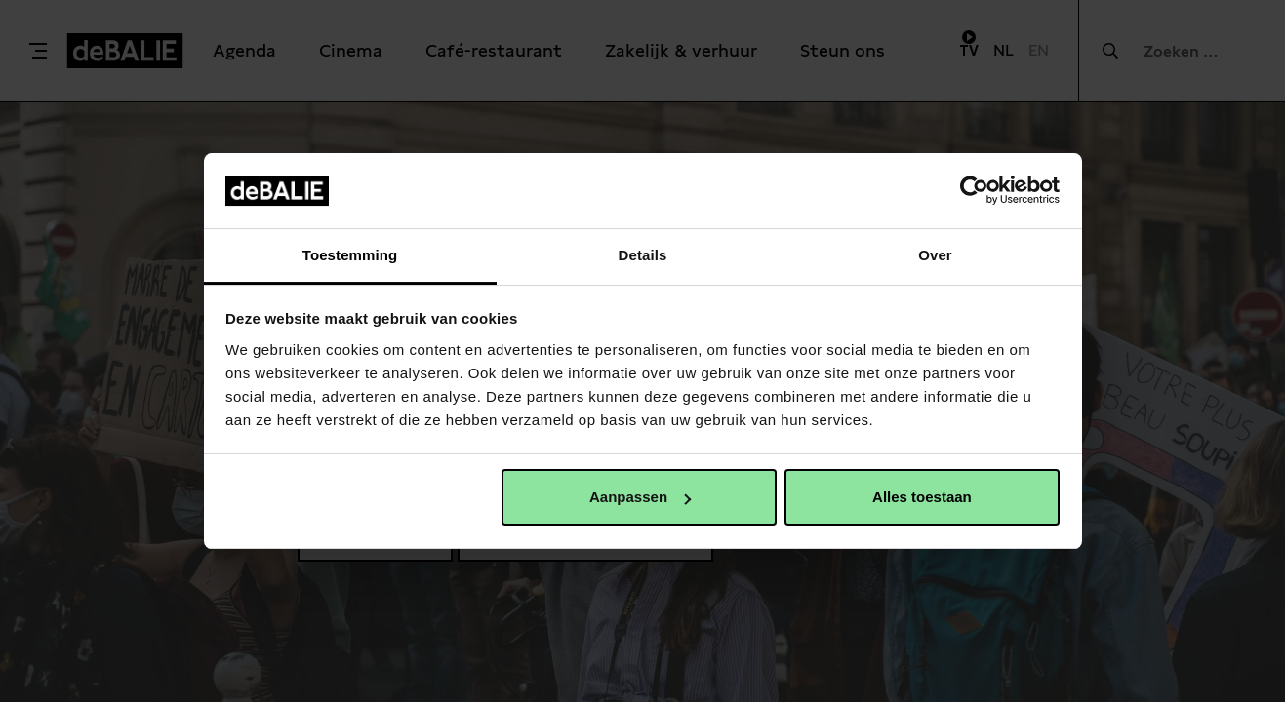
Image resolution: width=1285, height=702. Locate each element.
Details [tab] (643, 255)
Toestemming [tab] (350, 255)
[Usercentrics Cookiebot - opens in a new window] (974, 190)
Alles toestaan (922, 496)
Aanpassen (640, 496)
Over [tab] (935, 255)
